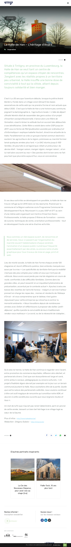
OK (65, 545)
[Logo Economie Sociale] (8, 3)
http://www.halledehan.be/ (26, 418)
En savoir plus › (56, 545)
